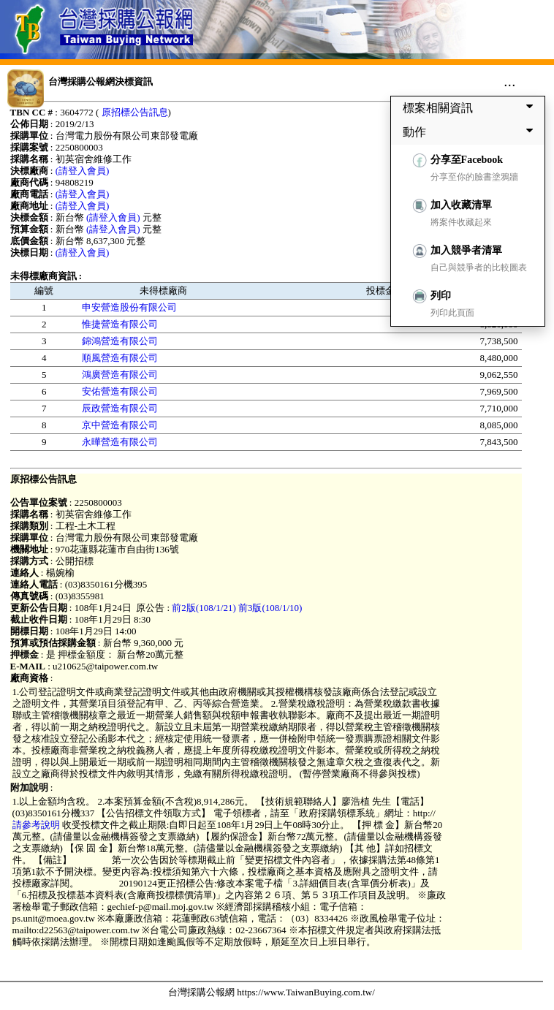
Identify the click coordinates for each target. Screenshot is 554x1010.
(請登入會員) (83, 170)
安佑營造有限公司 (120, 391)
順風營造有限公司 (120, 357)
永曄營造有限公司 (120, 441)
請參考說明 (37, 824)
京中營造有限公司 (120, 424)
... (510, 81)
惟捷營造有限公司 (120, 324)
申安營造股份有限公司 (129, 307)
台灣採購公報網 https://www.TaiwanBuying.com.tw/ (271, 992)
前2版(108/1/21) (203, 607)
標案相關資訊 (471, 107)
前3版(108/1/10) (270, 607)
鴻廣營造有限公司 (120, 374)
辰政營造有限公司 (120, 408)
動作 (471, 131)
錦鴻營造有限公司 (120, 340)
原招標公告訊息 (135, 112)
